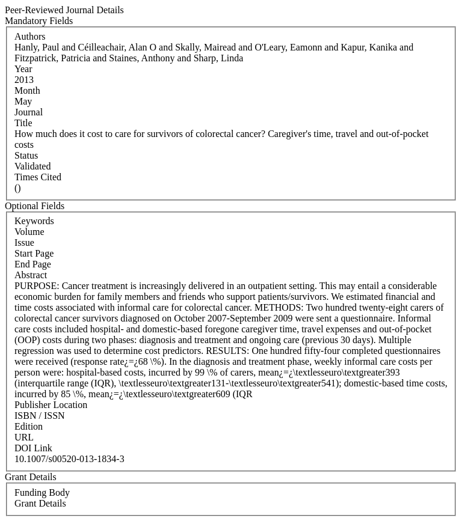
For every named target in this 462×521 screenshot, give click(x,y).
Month (27, 90)
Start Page (34, 253)
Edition (28, 426)
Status (26, 155)
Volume (29, 232)
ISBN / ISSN (39, 415)
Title (23, 123)
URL (24, 437)
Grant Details (40, 503)
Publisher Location (50, 405)
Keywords (34, 221)
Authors (30, 36)
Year (23, 69)
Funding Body (42, 492)
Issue (24, 242)
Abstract (30, 275)
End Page (32, 264)
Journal (28, 112)
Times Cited (37, 177)
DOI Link (33, 448)
